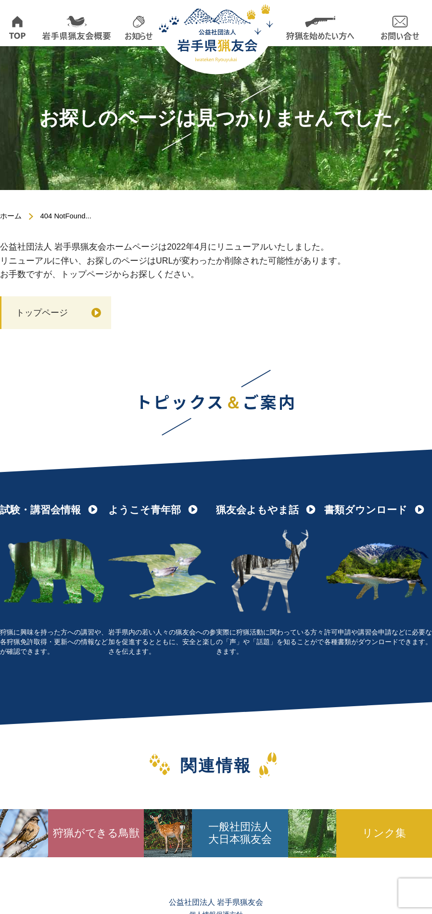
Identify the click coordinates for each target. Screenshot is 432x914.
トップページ (42, 312)
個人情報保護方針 (216, 893)
